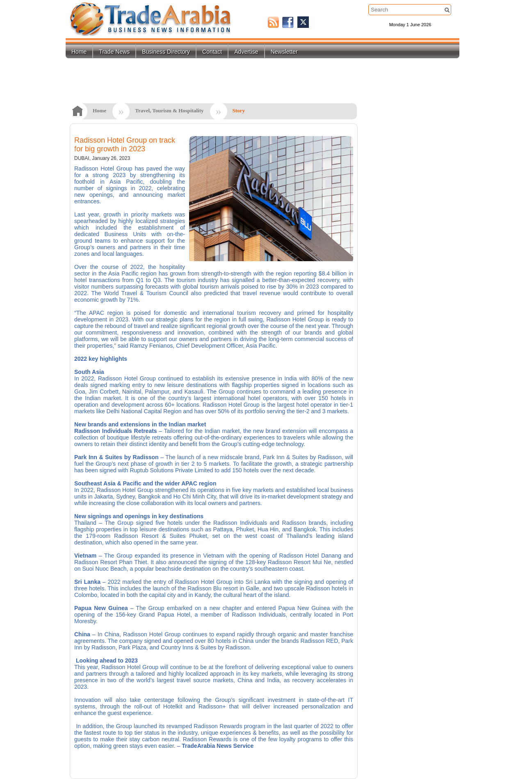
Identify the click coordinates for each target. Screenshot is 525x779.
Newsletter (284, 51)
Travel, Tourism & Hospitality (169, 110)
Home (79, 51)
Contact (212, 51)
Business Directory (166, 51)
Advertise (246, 51)
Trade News (114, 51)
